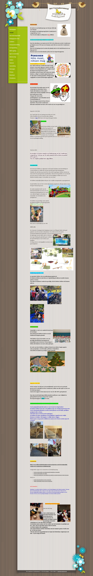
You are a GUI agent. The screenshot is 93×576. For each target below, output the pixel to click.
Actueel (11, 32)
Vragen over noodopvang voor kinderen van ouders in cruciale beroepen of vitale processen (51, 475)
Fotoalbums (13, 78)
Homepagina (13, 29)
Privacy (11, 72)
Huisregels (12, 69)
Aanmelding (13, 66)
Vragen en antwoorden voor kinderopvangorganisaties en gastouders (47, 472)
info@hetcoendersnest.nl (62, 571)
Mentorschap (13, 57)
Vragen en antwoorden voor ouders (40, 473)
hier (48, 158)
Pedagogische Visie (14, 38)
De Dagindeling (13, 47)
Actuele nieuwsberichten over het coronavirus (42, 479)
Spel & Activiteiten (14, 53)
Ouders (11, 60)
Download (12, 75)
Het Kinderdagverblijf (15, 35)
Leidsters (12, 41)
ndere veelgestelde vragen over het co (43, 481)
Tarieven (12, 63)
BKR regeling (13, 50)
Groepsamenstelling (15, 44)
